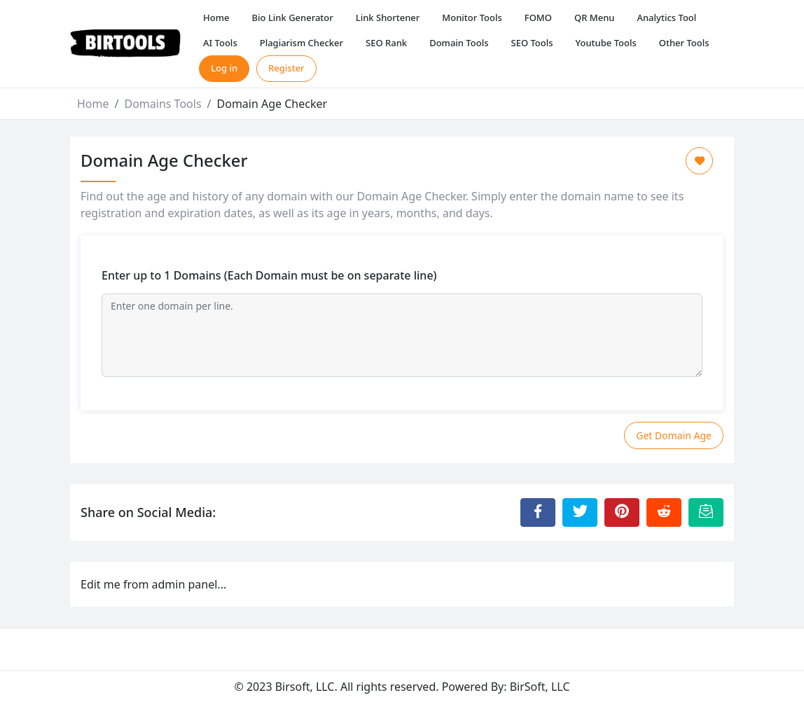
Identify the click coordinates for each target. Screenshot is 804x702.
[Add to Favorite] (699, 160)
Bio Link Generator (292, 17)
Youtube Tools (606, 42)
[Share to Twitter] (579, 512)
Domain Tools (458, 42)
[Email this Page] (705, 512)
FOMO (538, 17)
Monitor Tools (471, 17)
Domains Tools (162, 103)
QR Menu (594, 17)
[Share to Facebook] (537, 512)
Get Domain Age (674, 435)
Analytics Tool (666, 17)
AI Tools (220, 42)
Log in (224, 68)
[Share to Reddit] (663, 512)
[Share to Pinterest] (621, 512)
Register (286, 68)
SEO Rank (386, 42)
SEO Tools (532, 42)
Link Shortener (388, 17)
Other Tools (684, 42)
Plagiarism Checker (301, 42)
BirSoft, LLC (540, 686)
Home (216, 17)
